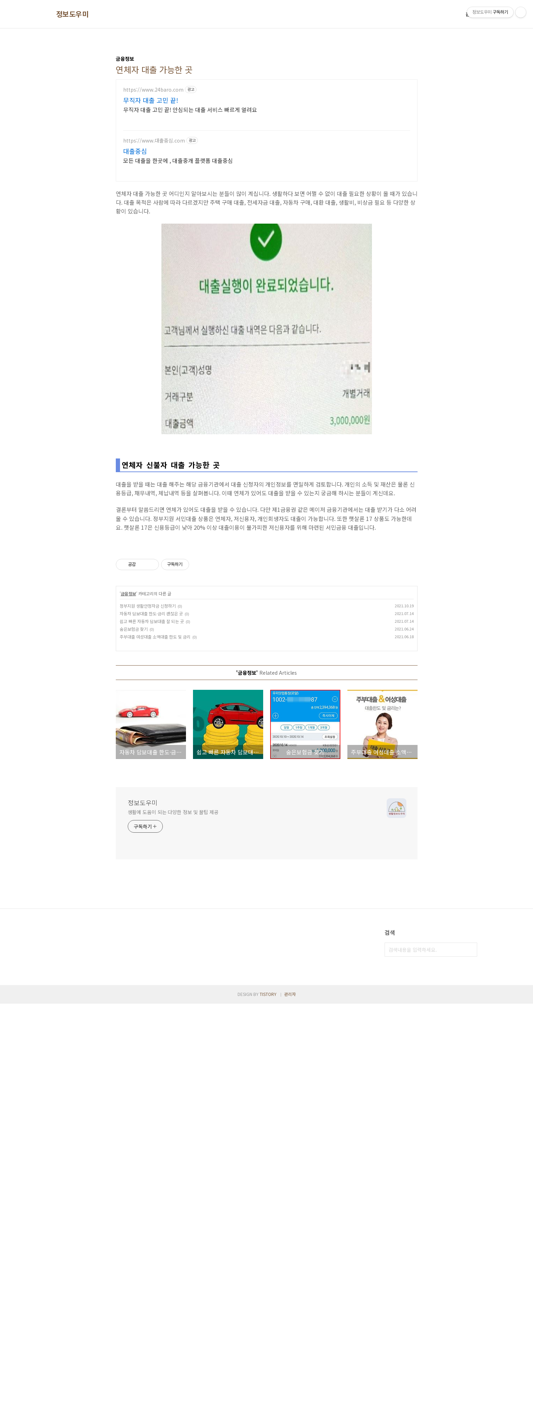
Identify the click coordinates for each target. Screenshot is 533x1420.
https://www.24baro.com (153, 90)
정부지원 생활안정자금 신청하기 (148, 1022)
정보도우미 (72, 14)
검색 (470, 1366)
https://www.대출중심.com (154, 141)
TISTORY (268, 1410)
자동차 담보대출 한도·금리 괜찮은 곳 (151, 1030)
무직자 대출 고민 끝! (150, 100)
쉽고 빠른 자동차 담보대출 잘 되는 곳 (152, 1038)
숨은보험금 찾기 (134, 1045)
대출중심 (135, 151)
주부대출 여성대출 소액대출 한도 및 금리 (155, 1053)
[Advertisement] (267, 238)
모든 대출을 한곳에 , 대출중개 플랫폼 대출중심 (178, 160)
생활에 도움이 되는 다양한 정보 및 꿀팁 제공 (173, 1228)
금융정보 (128, 1010)
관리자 (290, 1410)
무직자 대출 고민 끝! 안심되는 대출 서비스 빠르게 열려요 (190, 109)
